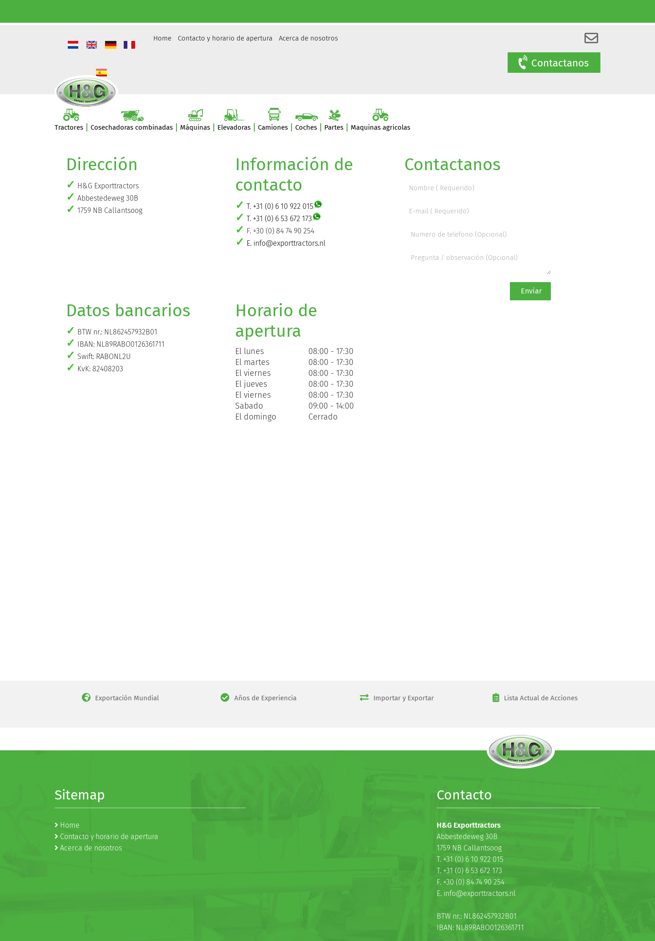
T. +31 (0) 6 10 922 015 (280, 206)
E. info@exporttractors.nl (286, 243)
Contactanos (553, 63)
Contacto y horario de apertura (225, 38)
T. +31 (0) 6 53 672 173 (279, 218)
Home (162, 38)
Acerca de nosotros (308, 38)
